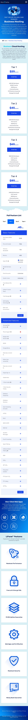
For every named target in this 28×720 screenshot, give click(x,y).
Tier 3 (17, 221)
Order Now (14, 77)
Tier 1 (4, 221)
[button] (18, 93)
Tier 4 (23, 221)
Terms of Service (6, 711)
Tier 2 (10, 221)
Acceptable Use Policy (16, 711)
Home (5, 40)
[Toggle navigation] (26, 2)
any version (9, 353)
